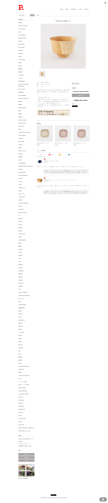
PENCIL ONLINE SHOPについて (26, 439)
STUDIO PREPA (22, 304)
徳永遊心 (20, 344)
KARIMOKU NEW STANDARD (25, 166)
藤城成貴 (20, 69)
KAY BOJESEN (22, 172)
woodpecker (21, 369)
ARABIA (20, 22)
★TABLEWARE (22, 387)
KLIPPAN (20, 178)
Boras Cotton (21, 47)
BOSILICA (20, 50)
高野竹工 (20, 323)
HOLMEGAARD (22, 107)
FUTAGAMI (21, 75)
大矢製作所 (21, 270)
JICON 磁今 (21, 126)
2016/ (19, 258)
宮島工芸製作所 (22, 240)
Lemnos (20, 206)
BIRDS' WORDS (22, 38)
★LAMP (20, 421)
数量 (73, 88)
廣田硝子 (20, 104)
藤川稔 (20, 65)
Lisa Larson (21, 209)
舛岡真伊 (20, 227)
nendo (19, 261)
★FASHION (21, 400)
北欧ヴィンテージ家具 (23, 384)
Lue (19, 215)
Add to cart (81, 95)
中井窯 (20, 252)
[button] (74, 8)
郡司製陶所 (21, 92)
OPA (19, 289)
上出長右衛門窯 (22, 163)
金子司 (20, 160)
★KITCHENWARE (22, 391)
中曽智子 (20, 255)
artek (19, 32)
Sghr (19, 301)
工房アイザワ (21, 194)
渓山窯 (20, 184)
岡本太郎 (20, 274)
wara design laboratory (23, 366)
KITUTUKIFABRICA (23, 175)
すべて (41, 154)
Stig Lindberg (21, 320)
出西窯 (20, 311)
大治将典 (20, 267)
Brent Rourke (21, 44)
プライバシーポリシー (24, 443)
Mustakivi (20, 249)
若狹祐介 (20, 360)
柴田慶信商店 (21, 307)
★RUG (20, 415)
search (32, 15)
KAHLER (20, 144)
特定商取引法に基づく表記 (25, 446)
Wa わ (19, 354)
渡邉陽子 (20, 357)
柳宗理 (20, 372)
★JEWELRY (21, 406)
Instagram (26, 457)
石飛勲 (20, 114)
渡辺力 (20, 363)
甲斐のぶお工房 (22, 150)
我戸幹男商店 (21, 81)
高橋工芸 (20, 326)
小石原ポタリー (22, 187)
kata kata (20, 169)
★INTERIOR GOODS (23, 394)
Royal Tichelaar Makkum (24, 295)
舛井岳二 (20, 224)
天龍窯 (20, 338)
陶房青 (20, 341)
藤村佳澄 (20, 72)
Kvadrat (20, 181)
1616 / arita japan (22, 120)
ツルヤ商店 (21, 332)
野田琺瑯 (20, 264)
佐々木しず (21, 298)
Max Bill (20, 230)
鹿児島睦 (20, 157)
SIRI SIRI (20, 314)
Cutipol (20, 56)
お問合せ (21, 441)
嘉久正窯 (20, 153)
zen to (19, 378)
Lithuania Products (22, 212)
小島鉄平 (20, 200)
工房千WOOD (21, 197)
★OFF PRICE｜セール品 (24, 431)
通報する (73, 103)
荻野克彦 (20, 277)
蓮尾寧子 (20, 101)
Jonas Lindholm (22, 135)
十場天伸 (20, 138)
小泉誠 (20, 190)
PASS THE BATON (22, 292)
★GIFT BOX (21, 424)
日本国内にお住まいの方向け (81, 100)
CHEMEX (20, 53)
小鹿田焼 (20, 286)
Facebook (26, 460)
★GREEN (20, 412)
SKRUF (20, 317)
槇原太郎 (20, 218)
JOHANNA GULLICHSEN (24, 132)
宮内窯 (20, 237)
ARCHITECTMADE (22, 25)
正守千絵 (20, 221)
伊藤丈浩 (20, 117)
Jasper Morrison (22, 123)
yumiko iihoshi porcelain (24, 375)
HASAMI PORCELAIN (23, 98)
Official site (26, 454)
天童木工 (20, 335)
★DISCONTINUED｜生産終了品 (26, 427)
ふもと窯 (20, 78)
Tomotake (20, 347)
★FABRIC (20, 403)
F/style (19, 62)
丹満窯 (20, 329)
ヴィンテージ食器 (22, 381)
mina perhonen (21, 234)
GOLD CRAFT (21, 89)
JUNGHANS (21, 141)
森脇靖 (20, 246)
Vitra (19, 351)
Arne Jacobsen (21, 28)
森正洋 (20, 243)
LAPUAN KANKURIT (23, 203)
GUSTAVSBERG (22, 95)
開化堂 (20, 147)
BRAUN (20, 41)
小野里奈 (20, 280)
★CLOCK (20, 397)
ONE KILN (20, 283)
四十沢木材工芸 (22, 35)
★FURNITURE (21, 418)
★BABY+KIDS (21, 409)
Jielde (19, 129)
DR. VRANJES (21, 59)
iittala (19, 110)
